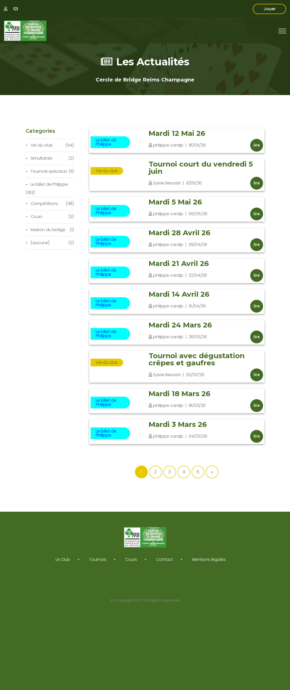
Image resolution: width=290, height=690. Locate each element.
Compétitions (44, 204)
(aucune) (40, 243)
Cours (36, 217)
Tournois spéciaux (49, 171)
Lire (257, 145)
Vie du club (107, 171)
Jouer (270, 9)
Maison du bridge (48, 230)
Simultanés (41, 158)
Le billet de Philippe (106, 142)
